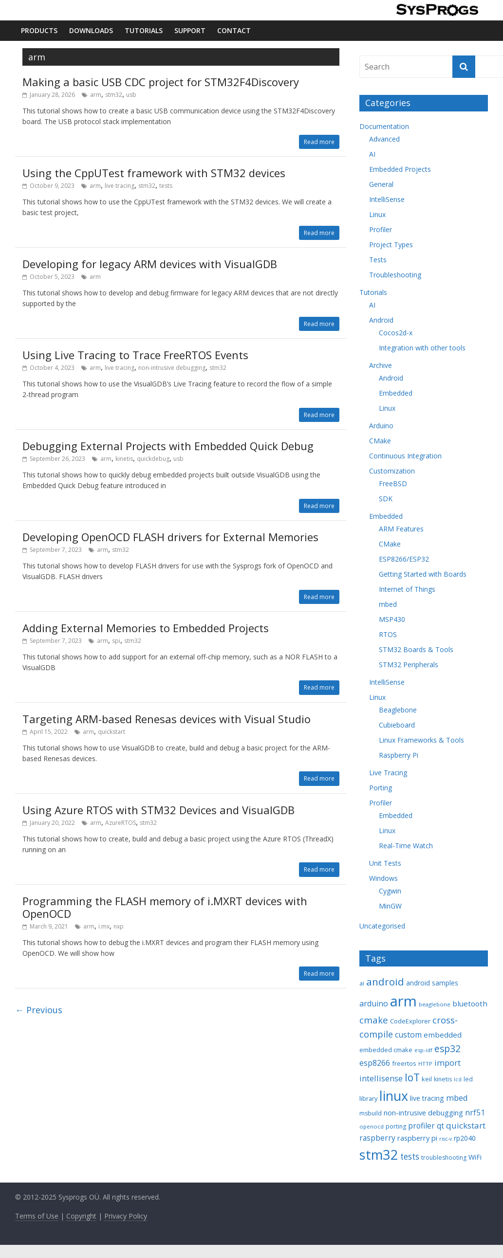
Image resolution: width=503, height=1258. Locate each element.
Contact (234, 30)
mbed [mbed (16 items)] (457, 1097)
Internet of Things (407, 589)
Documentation (384, 126)
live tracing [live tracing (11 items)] (427, 1098)
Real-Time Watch (406, 845)
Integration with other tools (422, 347)
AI (372, 154)
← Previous (38, 1010)
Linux (377, 214)
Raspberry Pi (398, 755)
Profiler (380, 229)
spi (116, 641)
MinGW (390, 906)
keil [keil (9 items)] (427, 1079)
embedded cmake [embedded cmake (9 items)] (385, 1049)
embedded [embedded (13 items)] (443, 1034)
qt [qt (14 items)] (440, 1125)
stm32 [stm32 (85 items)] (378, 1155)
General (381, 184)
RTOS (388, 634)
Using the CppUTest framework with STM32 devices (153, 172)
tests (165, 186)
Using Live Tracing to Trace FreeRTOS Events (135, 354)
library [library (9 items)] (368, 1098)
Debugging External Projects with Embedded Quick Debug (168, 445)
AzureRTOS (120, 823)
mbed (388, 604)
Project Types (391, 244)
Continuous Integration (405, 455)
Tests (378, 259)
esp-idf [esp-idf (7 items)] (423, 1050)
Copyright (81, 1216)
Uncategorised (382, 925)
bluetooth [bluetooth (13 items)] (469, 1003)
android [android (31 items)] (385, 981)
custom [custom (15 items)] (408, 1034)
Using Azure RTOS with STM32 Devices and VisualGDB (158, 809)
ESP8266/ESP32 (404, 559)
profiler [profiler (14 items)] (421, 1125)
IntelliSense (387, 199)
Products (39, 30)
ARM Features (401, 528)
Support (189, 30)
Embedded (395, 393)
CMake (380, 440)
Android (381, 320)
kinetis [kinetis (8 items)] (443, 1079)
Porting (380, 787)
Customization (392, 470)
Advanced (384, 139)
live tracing (119, 186)
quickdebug (153, 459)
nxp (118, 926)
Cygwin (390, 890)
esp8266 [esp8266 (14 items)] (374, 1062)
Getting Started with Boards (422, 574)
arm (95, 95)
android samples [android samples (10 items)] (432, 982)
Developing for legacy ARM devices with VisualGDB (149, 263)
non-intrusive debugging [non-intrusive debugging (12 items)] (423, 1112)
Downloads (91, 30)
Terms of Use (36, 1216)
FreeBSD (393, 483)
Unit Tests (385, 863)
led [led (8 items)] (468, 1079)
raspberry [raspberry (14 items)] (377, 1137)
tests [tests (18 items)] (409, 1156)
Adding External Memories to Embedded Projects (145, 627)
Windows (383, 878)
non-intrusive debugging (171, 368)
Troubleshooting (395, 274)
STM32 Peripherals (408, 664)
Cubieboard (397, 724)
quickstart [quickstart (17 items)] (465, 1125)
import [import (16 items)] (447, 1062)
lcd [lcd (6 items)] (458, 1079)
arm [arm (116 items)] (403, 1001)
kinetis (124, 459)
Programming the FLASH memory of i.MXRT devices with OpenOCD (164, 907)
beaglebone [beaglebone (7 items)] (434, 1004)
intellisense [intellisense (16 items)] (381, 1078)
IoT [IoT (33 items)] (412, 1077)
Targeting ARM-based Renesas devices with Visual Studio (166, 718)
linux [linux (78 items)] (393, 1096)
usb (131, 95)
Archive (380, 365)
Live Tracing (388, 772)
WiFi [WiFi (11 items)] (475, 1157)
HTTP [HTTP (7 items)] (425, 1063)
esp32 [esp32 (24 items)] (447, 1048)
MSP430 (392, 619)
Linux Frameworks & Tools (421, 740)
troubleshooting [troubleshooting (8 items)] (443, 1157)
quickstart (111, 732)
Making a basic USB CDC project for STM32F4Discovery (160, 81)
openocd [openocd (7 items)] (371, 1126)
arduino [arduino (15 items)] (373, 1003)
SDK (385, 498)
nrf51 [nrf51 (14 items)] (475, 1112)
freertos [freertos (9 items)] (404, 1063)
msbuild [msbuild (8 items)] (370, 1113)
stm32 (113, 95)
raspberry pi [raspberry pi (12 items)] (417, 1138)
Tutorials (144, 30)
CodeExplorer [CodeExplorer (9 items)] (410, 1021)
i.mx (104, 926)
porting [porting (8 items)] (396, 1126)
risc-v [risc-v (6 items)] (445, 1138)
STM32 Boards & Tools (416, 649)
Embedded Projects (400, 169)
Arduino (381, 425)
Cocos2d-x (395, 332)
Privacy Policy (125, 1216)
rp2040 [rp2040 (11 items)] (465, 1138)
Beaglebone (398, 709)
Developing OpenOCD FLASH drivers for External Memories (170, 536)
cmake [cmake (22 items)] (373, 1020)
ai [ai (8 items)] (361, 983)
